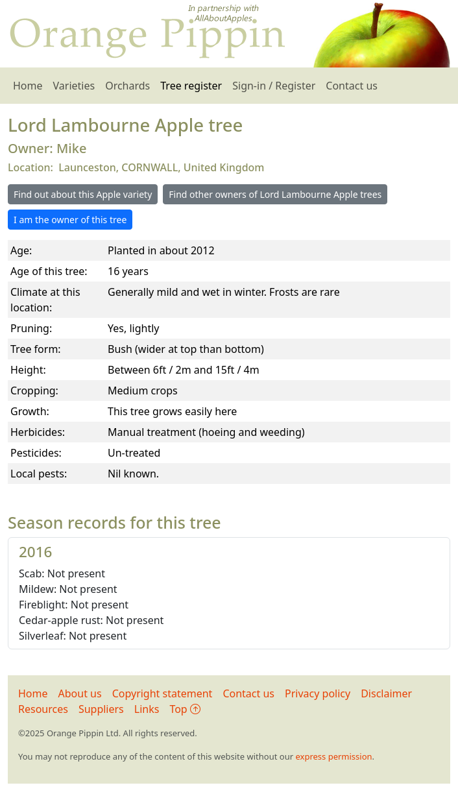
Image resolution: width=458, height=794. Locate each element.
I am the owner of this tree (70, 219)
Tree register (191, 85)
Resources (43, 709)
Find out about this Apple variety (83, 194)
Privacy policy (317, 693)
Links (147, 709)
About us (80, 693)
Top (184, 709)
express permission (333, 756)
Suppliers (101, 709)
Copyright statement (162, 693)
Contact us (352, 85)
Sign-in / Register (273, 85)
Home (28, 85)
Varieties (74, 85)
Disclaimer (386, 693)
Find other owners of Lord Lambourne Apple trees (275, 194)
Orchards (127, 85)
